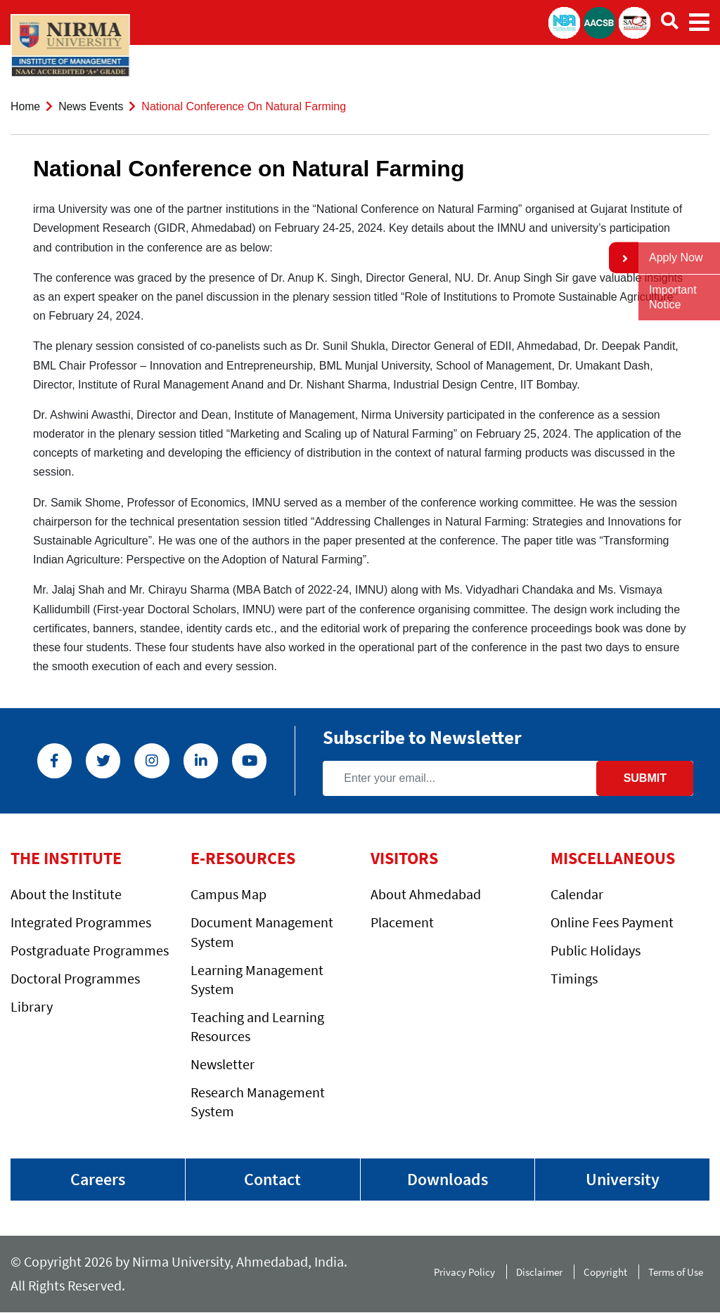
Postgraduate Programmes (90, 950)
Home (26, 106)
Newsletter (223, 1063)
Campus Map (228, 894)
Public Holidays (596, 950)
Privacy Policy (464, 1272)
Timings (574, 978)
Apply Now (675, 257)
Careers (97, 1179)
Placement (402, 922)
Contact (273, 1179)
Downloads (447, 1179)
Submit (645, 777)
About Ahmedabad (426, 894)
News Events (91, 106)
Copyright (605, 1272)
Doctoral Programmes (75, 978)
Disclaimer (539, 1272)
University (623, 1179)
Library (32, 1006)
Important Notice (673, 297)
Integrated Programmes (81, 922)
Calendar (577, 894)
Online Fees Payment (612, 922)
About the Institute (66, 894)
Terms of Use (678, 1272)
